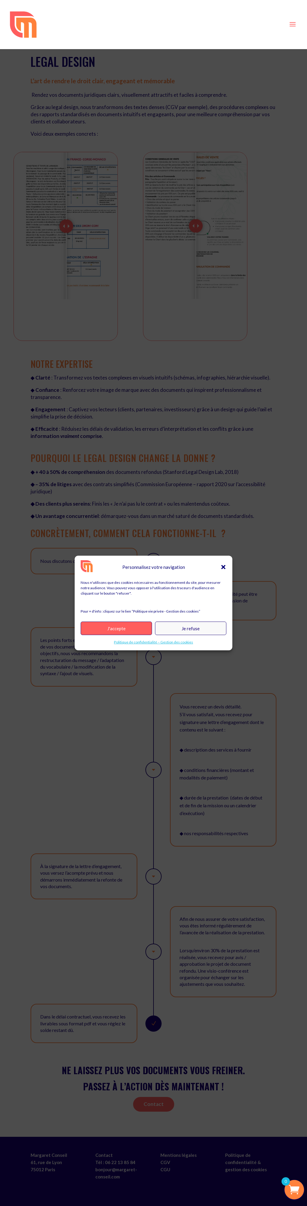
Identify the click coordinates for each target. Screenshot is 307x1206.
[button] (223, 567)
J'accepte (116, 628)
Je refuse (191, 628)
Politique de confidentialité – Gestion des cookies (153, 642)
